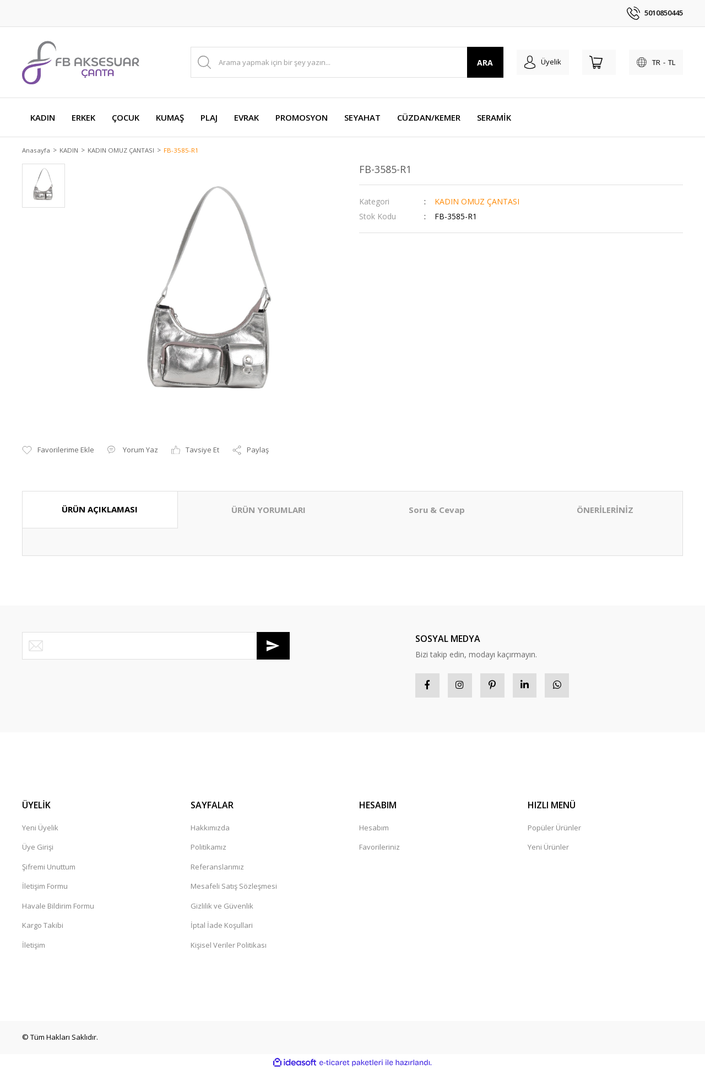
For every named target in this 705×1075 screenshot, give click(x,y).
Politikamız (208, 851)
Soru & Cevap (437, 510)
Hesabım (374, 832)
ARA (465, 62)
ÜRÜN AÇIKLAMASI (100, 510)
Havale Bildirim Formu (58, 910)
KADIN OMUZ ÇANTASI (477, 202)
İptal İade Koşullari (222, 929)
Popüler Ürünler (554, 832)
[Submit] (273, 646)
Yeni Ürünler (548, 851)
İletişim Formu (45, 890)
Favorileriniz (379, 851)
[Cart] (588, 62)
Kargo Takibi (42, 929)
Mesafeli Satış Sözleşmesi (234, 890)
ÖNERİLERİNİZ (605, 510)
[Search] (337, 62)
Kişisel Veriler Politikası (229, 949)
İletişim (33, 949)
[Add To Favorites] (58, 451)
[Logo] (80, 62)
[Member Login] (525, 62)
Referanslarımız (217, 871)
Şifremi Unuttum (48, 871)
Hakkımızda (210, 832)
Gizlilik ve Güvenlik (222, 910)
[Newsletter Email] (156, 646)
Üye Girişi (37, 851)
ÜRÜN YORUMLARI (268, 510)
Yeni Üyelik (40, 832)
